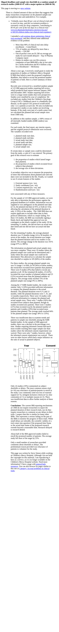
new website (25, 8)
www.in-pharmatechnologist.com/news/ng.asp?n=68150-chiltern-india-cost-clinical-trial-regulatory (31, 31)
